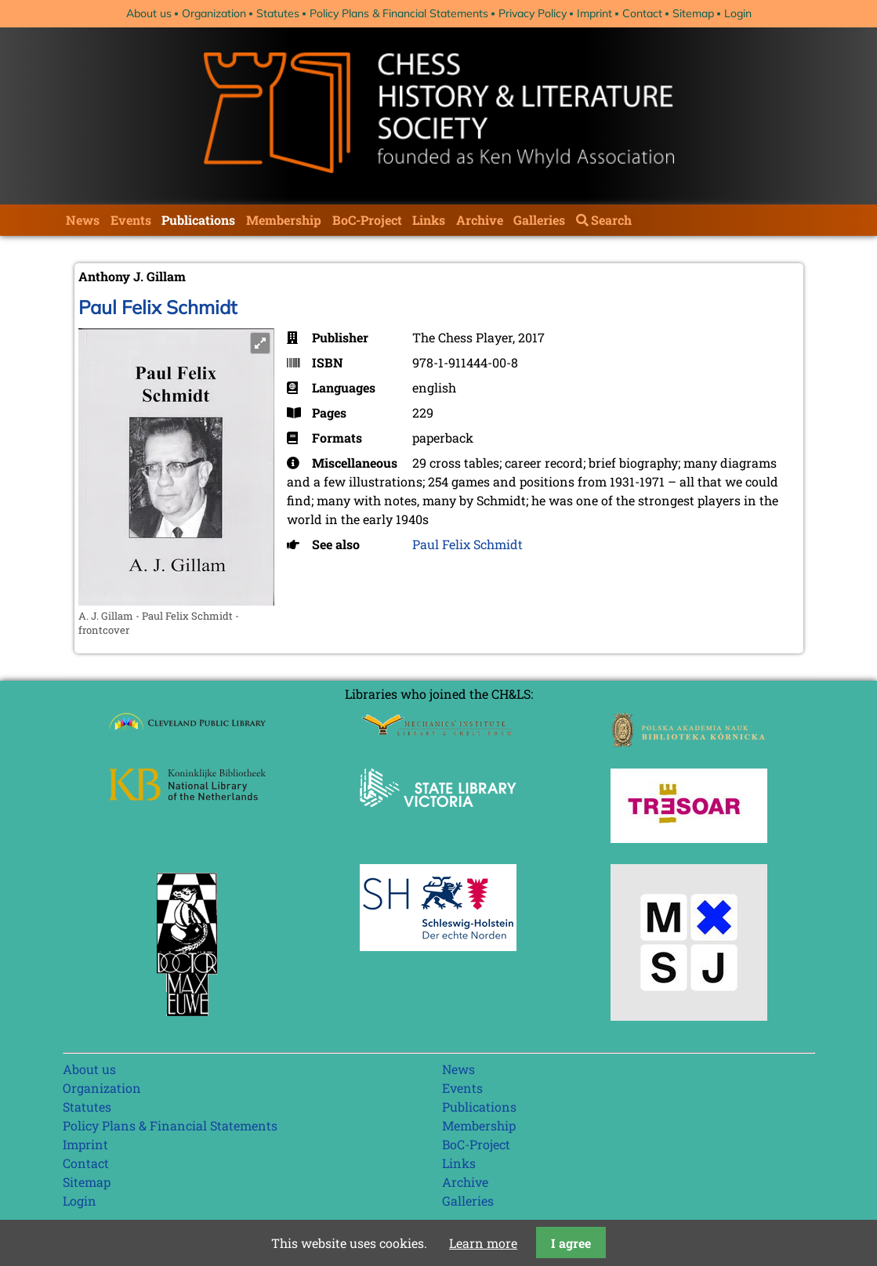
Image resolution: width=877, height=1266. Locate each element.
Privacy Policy (532, 13)
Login (738, 13)
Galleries (539, 220)
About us (149, 13)
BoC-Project (367, 220)
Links (428, 220)
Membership (283, 220)
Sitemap (693, 13)
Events (131, 220)
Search (611, 220)
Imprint (594, 13)
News (83, 220)
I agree (571, 1243)
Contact (642, 13)
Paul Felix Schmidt (157, 307)
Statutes (277, 13)
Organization (214, 13)
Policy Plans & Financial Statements (399, 13)
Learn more (483, 1243)
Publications (198, 220)
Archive (479, 220)
